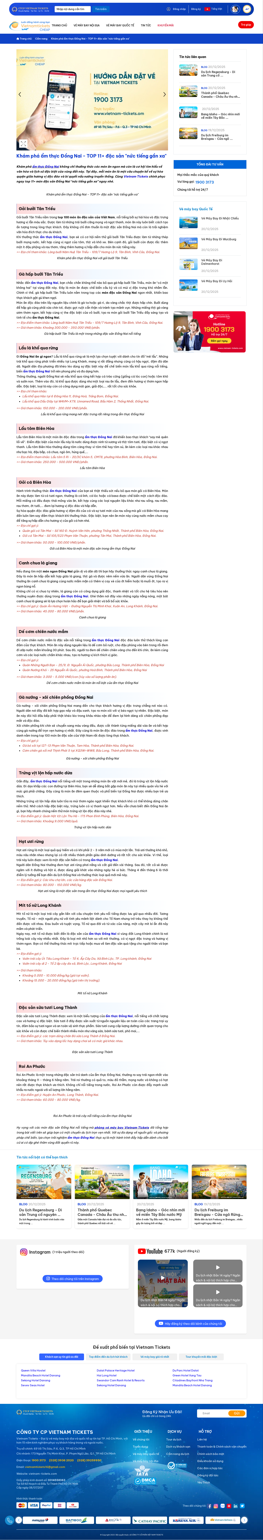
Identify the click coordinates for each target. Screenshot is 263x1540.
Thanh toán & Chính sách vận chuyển (222, 1446)
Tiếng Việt (216, 9)
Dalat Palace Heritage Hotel (116, 1370)
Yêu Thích (203, 1482)
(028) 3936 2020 (61, 1460)
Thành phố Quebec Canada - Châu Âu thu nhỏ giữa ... (102, 1215)
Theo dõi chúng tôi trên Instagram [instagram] (72, 1278)
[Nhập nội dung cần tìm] (73, 9)
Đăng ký (196, 9)
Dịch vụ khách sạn (178, 1446)
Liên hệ (202, 1439)
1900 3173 (204, 182)
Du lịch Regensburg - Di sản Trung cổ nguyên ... (40, 1212)
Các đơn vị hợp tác (210, 1468)
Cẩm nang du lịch (177, 1454)
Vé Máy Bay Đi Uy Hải (216, 281)
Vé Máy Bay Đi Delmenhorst (211, 262)
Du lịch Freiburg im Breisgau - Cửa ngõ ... (217, 137)
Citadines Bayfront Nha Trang (193, 1380)
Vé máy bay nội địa (145, 1461)
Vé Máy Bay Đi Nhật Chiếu (220, 218)
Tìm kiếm (101, 9)
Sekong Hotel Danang (35, 1380)
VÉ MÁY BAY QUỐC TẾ (120, 25)
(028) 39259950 (89, 1460)
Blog (204, 67)
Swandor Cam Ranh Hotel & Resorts (121, 1380)
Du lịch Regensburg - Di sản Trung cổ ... (218, 73)
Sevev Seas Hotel (33, 1385)
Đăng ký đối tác (207, 1475)
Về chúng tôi (141, 1439)
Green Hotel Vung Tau (187, 1375)
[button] (244, 1520)
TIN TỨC (146, 25)
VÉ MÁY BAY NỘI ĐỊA (87, 25)
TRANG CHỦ (59, 25)
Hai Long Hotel (107, 1375)
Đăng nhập (179, 9)
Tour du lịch (173, 1439)
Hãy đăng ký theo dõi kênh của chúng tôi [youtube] (190, 1323)
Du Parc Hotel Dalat (186, 1370)
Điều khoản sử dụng (210, 1461)
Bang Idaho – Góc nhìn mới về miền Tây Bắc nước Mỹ (160, 1212)
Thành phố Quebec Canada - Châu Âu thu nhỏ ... (220, 96)
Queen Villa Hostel (33, 1370)
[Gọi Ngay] (18, 1519)
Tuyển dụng (140, 1446)
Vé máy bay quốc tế (146, 1454)
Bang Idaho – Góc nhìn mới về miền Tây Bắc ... (220, 116)
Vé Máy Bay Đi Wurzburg (218, 239)
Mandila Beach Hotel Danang (40, 1375)
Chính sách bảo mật (210, 1454)
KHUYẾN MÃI (166, 25)
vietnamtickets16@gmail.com (45, 1467)
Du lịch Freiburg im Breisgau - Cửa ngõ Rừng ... (217, 1215)
